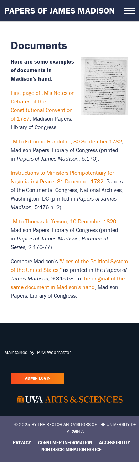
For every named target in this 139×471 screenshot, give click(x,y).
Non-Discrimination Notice (71, 449)
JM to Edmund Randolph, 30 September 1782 (66, 141)
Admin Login (38, 378)
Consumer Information (65, 443)
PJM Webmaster (54, 352)
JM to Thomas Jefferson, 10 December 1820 (63, 221)
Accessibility (114, 443)
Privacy (22, 443)
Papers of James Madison (59, 10)
